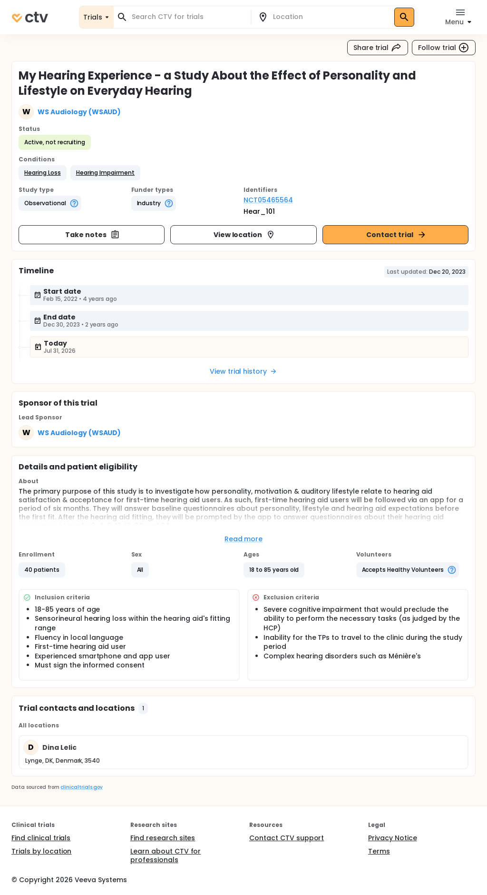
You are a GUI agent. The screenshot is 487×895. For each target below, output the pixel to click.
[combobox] (188, 17)
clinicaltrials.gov (81, 787)
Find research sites (162, 838)
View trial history (243, 371)
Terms (379, 851)
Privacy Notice (392, 838)
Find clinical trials (40, 838)
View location (245, 234)
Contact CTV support (286, 838)
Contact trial (396, 234)
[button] (43, 172)
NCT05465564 (268, 200)
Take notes (92, 234)
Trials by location (41, 851)
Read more (243, 539)
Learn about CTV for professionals (165, 855)
